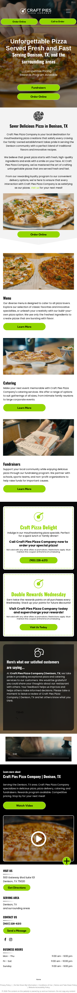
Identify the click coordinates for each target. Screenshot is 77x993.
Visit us (35, 188)
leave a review (29, 694)
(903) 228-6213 (12, 923)
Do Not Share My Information (25, 985)
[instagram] (10, 940)
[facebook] (5, 940)
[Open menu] (68, 11)
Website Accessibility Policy (39, 987)
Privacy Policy (5, 985)
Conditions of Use (45, 985)
